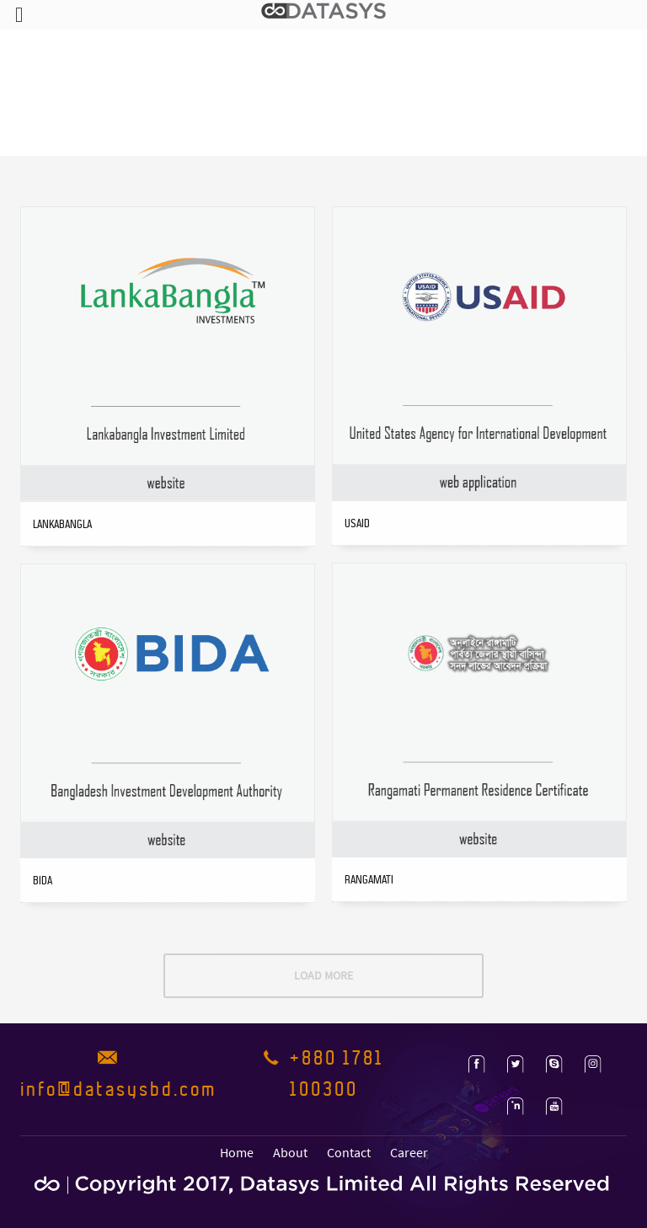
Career (409, 1152)
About (290, 1152)
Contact (349, 1152)
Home (237, 1152)
